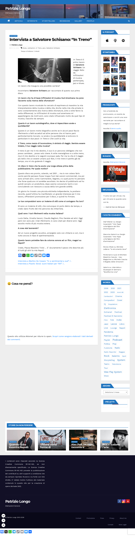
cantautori (31, 48)
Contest (78, 518)
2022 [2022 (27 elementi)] (106, 292)
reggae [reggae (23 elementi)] (122, 352)
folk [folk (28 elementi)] (112, 320)
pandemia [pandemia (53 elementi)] (108, 332)
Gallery (78, 21)
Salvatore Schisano (53, 48)
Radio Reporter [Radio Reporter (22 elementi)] (110, 352)
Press (102, 518)
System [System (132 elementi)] (121, 360)
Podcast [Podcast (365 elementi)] (117, 339)
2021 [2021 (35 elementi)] (119, 288)
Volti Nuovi (13, 35)
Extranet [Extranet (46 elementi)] (108, 312)
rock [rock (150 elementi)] (106, 356)
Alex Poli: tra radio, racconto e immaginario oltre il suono (82, 448)
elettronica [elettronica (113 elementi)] (110, 308)
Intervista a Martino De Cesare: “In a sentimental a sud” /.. (44, 261)
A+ (3, 516)
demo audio (116, 128)
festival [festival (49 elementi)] (118, 312)
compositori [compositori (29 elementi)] (109, 300)
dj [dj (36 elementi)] (105, 304)
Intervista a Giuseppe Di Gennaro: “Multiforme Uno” (112, 269)
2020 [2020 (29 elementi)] (113, 288)
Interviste (32, 21)
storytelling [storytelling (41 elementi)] (109, 360)
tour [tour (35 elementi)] (106, 368)
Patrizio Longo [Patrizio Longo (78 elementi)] (111, 336)
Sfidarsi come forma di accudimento (48, 447)
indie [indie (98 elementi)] (119, 320)
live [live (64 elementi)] (106, 328)
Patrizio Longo (17, 8)
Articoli (19, 21)
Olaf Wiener (108, 222)
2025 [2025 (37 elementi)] (112, 292)
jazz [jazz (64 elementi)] (106, 324)
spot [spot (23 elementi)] (124, 356)
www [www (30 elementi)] (106, 376)
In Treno (39, 48)
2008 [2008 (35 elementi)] (106, 288)
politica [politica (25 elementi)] (107, 344)
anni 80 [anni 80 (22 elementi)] (120, 292)
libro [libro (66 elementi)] (121, 324)
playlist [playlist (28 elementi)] (107, 340)
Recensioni (65, 21)
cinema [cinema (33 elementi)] (118, 296)
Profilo (90, 21)
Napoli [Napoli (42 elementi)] (122, 328)
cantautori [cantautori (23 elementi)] (108, 296)
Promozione (91, 518)
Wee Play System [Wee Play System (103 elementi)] (113, 372)
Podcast (74, 441)
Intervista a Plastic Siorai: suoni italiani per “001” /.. (41, 264)
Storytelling (48, 21)
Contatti (110, 524)
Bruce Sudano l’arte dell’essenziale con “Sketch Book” (114, 448)
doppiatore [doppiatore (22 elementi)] (112, 304)
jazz (44, 48)
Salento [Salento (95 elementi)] (116, 356)
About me (123, 518)
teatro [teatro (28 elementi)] (106, 364)
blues (25, 48)
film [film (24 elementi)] (106, 320)
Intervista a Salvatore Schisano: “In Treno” (50, 39)
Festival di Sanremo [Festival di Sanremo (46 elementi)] (113, 316)
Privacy (111, 518)
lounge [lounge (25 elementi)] (113, 328)
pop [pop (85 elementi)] (114, 344)
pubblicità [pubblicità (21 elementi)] (108, 348)
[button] (129, 21)
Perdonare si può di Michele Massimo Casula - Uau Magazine (115, 257)
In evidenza (75, 438)
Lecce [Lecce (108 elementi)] (114, 324)
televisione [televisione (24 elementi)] (116, 364)
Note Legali (122, 524)
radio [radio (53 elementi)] (117, 348)
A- (3, 525)
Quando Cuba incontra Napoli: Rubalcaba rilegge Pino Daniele (20, 448)
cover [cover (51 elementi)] (119, 300)
